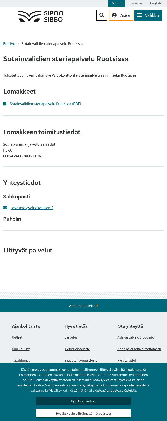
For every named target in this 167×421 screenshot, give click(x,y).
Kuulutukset (21, 349)
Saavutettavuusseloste (81, 360)
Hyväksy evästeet (83, 401)
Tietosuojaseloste (77, 349)
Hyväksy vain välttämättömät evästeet (83, 413)
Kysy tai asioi (126, 360)
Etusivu (9, 43)
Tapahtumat (21, 360)
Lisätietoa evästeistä (121, 390)
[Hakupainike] (101, 15)
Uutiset (17, 337)
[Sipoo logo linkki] (40, 20)
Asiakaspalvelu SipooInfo (135, 337)
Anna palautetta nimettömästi (139, 349)
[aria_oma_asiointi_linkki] (121, 15)
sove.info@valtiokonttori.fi (32, 207)
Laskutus (71, 337)
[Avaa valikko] (148, 15)
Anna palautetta (83, 306)
